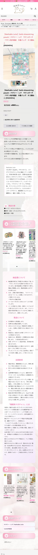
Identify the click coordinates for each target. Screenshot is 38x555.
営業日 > (32, 1)
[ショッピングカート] (31, 9)
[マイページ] (35, 9)
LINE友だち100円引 (22, 1)
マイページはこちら (15, 299)
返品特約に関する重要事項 (12, 120)
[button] (2, 9)
